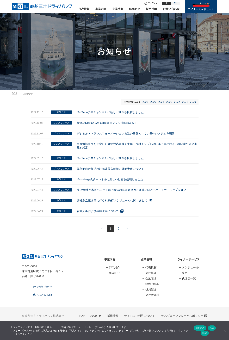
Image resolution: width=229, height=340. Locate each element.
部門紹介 (114, 267)
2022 (177, 101)
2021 (185, 101)
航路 (185, 272)
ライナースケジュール (201, 6)
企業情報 (117, 8)
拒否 (212, 328)
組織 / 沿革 (152, 283)
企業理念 (151, 278)
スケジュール (190, 267)
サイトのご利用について (139, 315)
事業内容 (100, 8)
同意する (200, 328)
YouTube (150, 3)
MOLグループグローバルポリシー (183, 315)
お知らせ (95, 315)
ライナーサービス (188, 259)
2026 (145, 101)
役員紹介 (151, 289)
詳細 (204, 333)
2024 (161, 101)
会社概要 (151, 272)
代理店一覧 (189, 278)
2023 (169, 101)
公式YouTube (42, 294)
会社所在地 (152, 294)
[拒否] (224, 330)
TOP (14, 93)
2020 (193, 101)
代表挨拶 (84, 8)
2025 (153, 101)
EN (175, 3)
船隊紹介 (134, 8)
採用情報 (151, 8)
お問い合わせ (171, 8)
